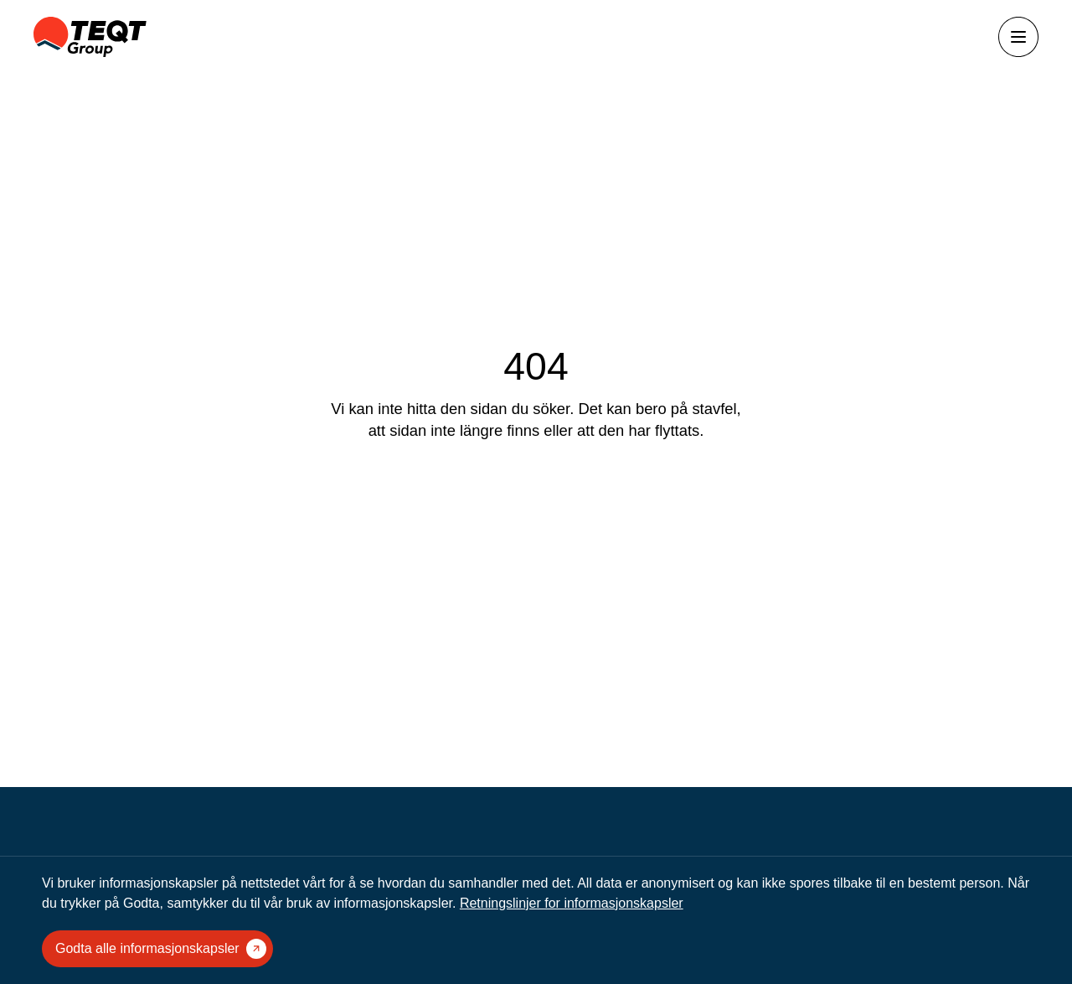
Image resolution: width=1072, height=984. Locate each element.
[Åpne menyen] (1018, 37)
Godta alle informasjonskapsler (160, 949)
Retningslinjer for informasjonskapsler (571, 903)
